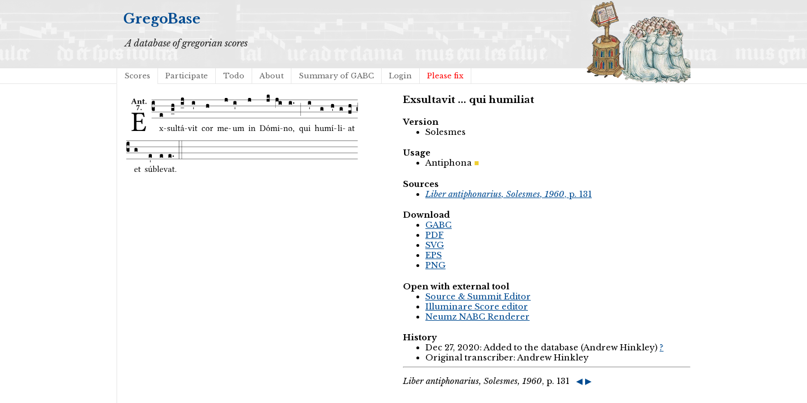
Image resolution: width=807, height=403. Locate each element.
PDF (434, 235)
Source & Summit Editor (478, 297)
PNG (435, 265)
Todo (233, 76)
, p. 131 (508, 194)
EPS (433, 255)
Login (400, 76)
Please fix (445, 76)
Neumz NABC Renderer (477, 317)
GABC (438, 225)
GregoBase (162, 19)
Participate (186, 76)
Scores (137, 76)
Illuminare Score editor (476, 307)
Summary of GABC (336, 76)
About (271, 76)
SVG (434, 245)
